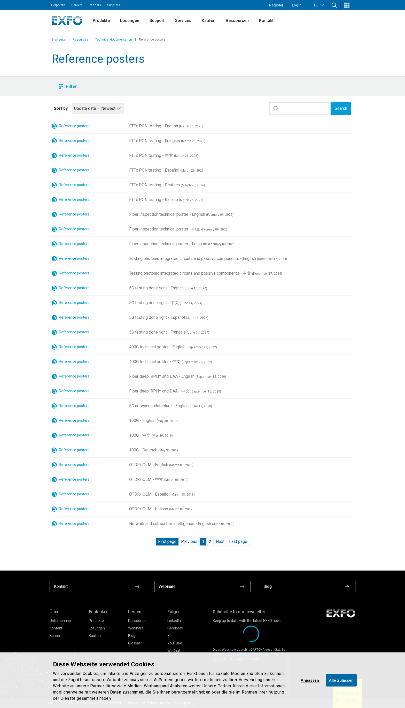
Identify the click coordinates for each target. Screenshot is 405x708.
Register (276, 5)
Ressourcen (237, 20)
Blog (131, 636)
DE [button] (319, 5)
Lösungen (129, 20)
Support (157, 20)
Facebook (175, 628)
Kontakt (266, 20)
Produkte (101, 20)
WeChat (173, 651)
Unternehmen (61, 621)
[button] (334, 5)
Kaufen (208, 20)
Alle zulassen (341, 680)
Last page (238, 541)
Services (183, 20)
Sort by (61, 108)
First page (167, 541)
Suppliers (113, 5)
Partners (95, 5)
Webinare (136, 628)
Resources (80, 39)
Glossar (134, 643)
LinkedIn (174, 621)
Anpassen (310, 680)
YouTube (174, 643)
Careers (77, 5)
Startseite (59, 39)
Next (220, 541)
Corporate (58, 5)
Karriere (56, 636)
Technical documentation (113, 39)
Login (296, 5)
